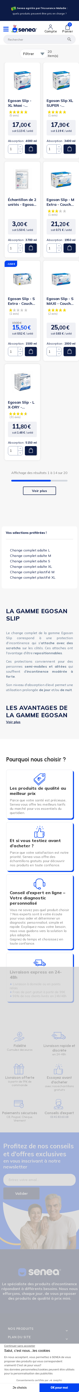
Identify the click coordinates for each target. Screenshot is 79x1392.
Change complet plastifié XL (33, 577)
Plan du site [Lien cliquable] (19, 1337)
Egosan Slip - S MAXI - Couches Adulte (61, 301)
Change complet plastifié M (32, 572)
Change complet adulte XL (31, 566)
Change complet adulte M (30, 556)
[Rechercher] (39, 39)
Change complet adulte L (30, 550)
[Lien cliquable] (51, 28)
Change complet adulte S (30, 561)
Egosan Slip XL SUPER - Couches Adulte (61, 103)
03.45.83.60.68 (59, 1117)
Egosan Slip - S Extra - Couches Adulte (22, 301)
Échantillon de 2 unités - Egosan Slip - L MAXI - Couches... (22, 202)
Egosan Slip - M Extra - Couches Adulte (61, 202)
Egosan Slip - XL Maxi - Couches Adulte (22, 103)
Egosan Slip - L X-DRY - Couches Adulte (22, 404)
